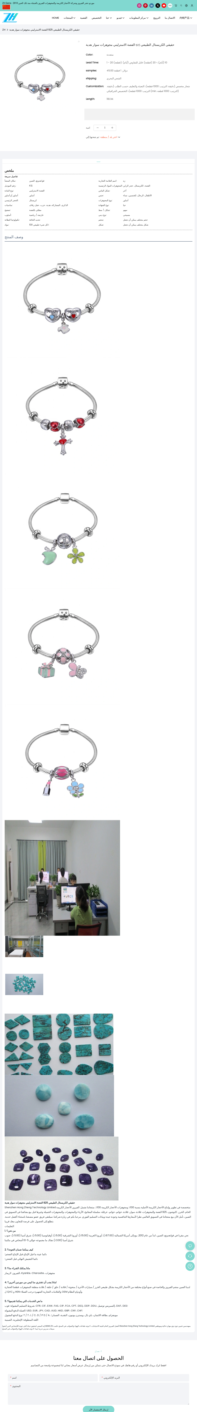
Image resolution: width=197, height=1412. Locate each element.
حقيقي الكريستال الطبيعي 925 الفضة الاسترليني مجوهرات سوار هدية (44, 29)
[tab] (98, 160)
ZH (3, 29)
